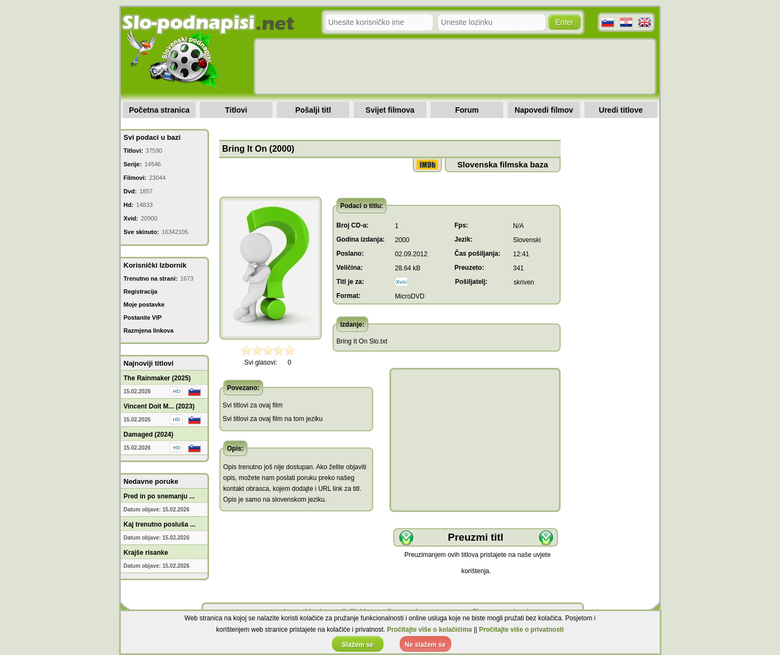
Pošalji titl (313, 110)
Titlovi (236, 110)
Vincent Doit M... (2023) (158, 406)
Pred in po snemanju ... (158, 496)
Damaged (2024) (148, 434)
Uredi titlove (621, 110)
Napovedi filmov (544, 110)
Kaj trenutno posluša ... (159, 524)
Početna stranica (159, 110)
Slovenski (527, 240)
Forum (467, 110)
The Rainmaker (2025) (157, 378)
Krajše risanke (145, 552)
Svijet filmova (390, 110)
